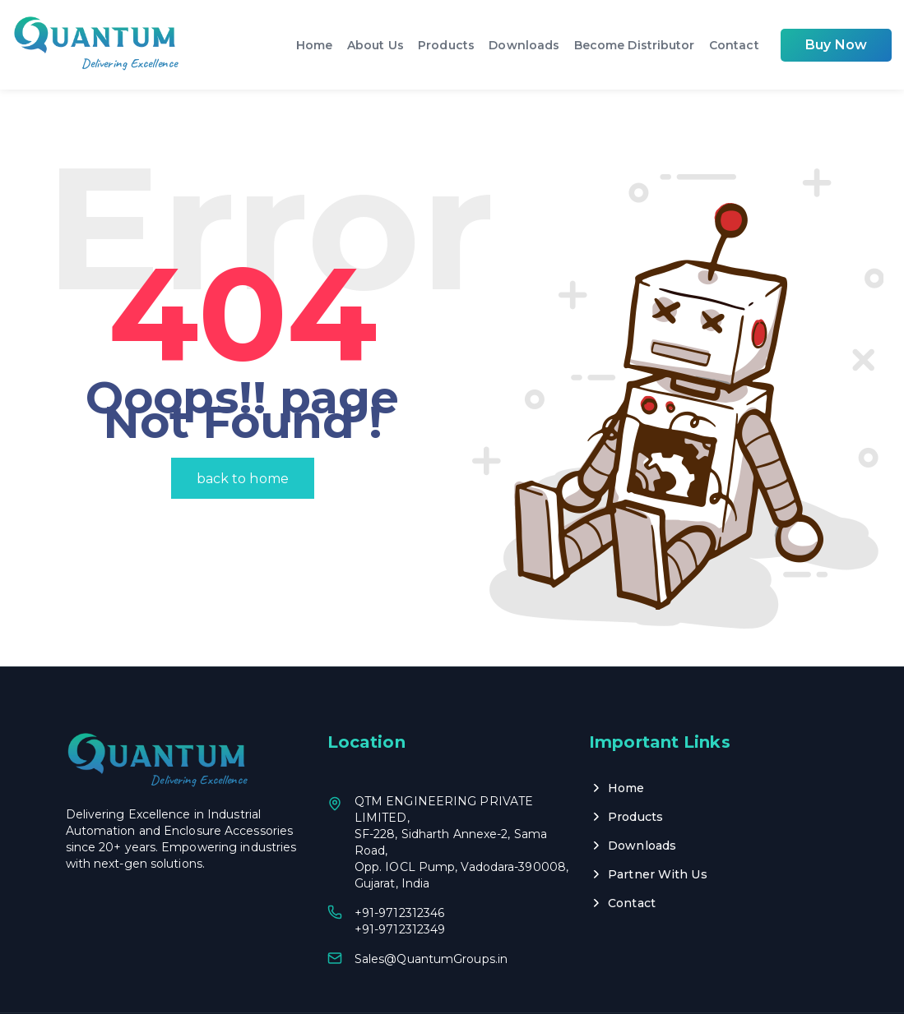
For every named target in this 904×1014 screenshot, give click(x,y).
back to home (243, 435)
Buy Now (836, 45)
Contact (735, 45)
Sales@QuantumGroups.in (431, 915)
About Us (380, 45)
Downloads (527, 45)
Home (320, 45)
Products (450, 45)
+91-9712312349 (400, 885)
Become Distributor (636, 45)
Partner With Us (657, 830)
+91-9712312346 (399, 869)
